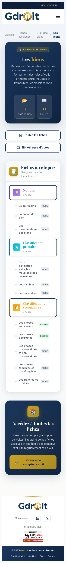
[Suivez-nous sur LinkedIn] (37, 518)
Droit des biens (42, 34)
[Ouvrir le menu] (57, 16)
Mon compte (47, 5)
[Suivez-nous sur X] (47, 518)
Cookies (32, 556)
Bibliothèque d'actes (33, 147)
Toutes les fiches (33, 135)
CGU (42, 556)
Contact (51, 556)
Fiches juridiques (25, 34)
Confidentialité (18, 556)
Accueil (9, 34)
